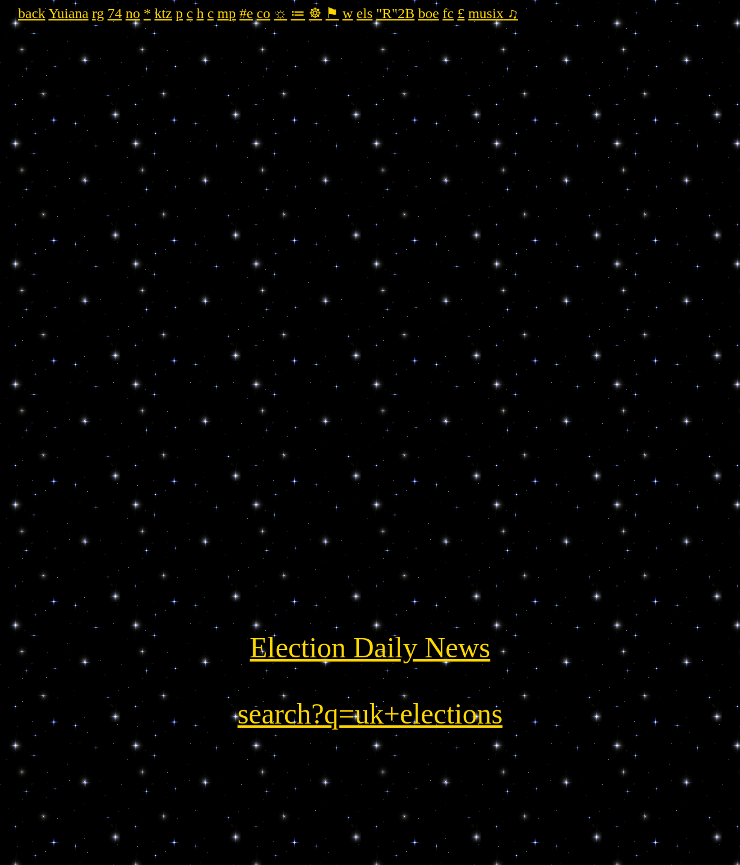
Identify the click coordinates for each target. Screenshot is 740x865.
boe (428, 13)
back (31, 13)
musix (486, 13)
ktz (163, 13)
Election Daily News (370, 647)
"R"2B (395, 13)
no (133, 13)
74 (115, 13)
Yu (56, 13)
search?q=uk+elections (370, 714)
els (365, 13)
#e (246, 13)
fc (448, 13)
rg (98, 13)
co (264, 13)
